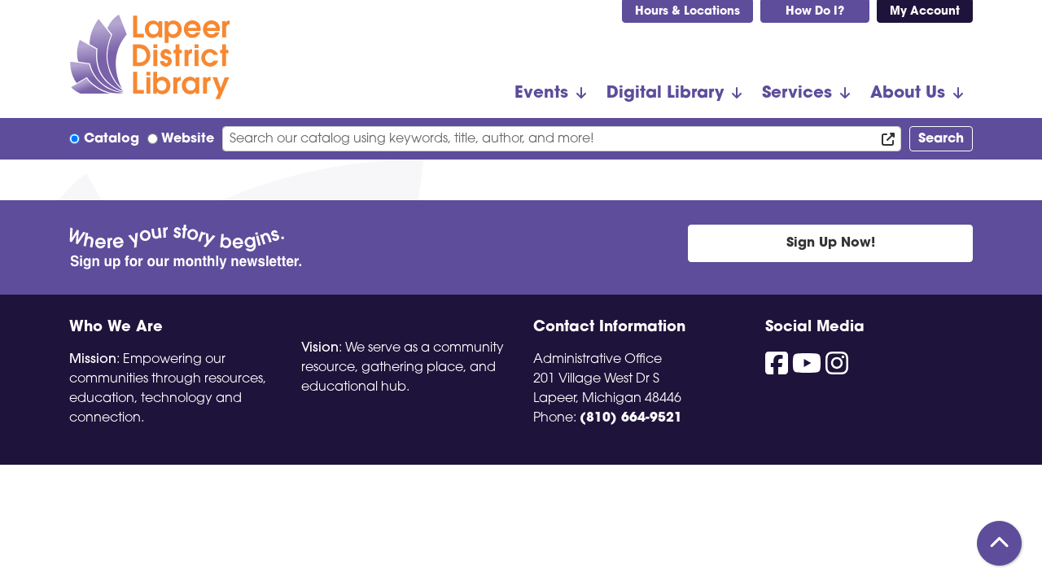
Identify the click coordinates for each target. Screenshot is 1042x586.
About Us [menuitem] (907, 93)
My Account (925, 12)
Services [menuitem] (797, 93)
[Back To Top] (999, 543)
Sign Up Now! (830, 243)
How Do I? (815, 12)
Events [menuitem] (541, 93)
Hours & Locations (687, 12)
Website (187, 139)
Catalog (111, 139)
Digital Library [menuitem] (665, 93)
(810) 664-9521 (631, 418)
